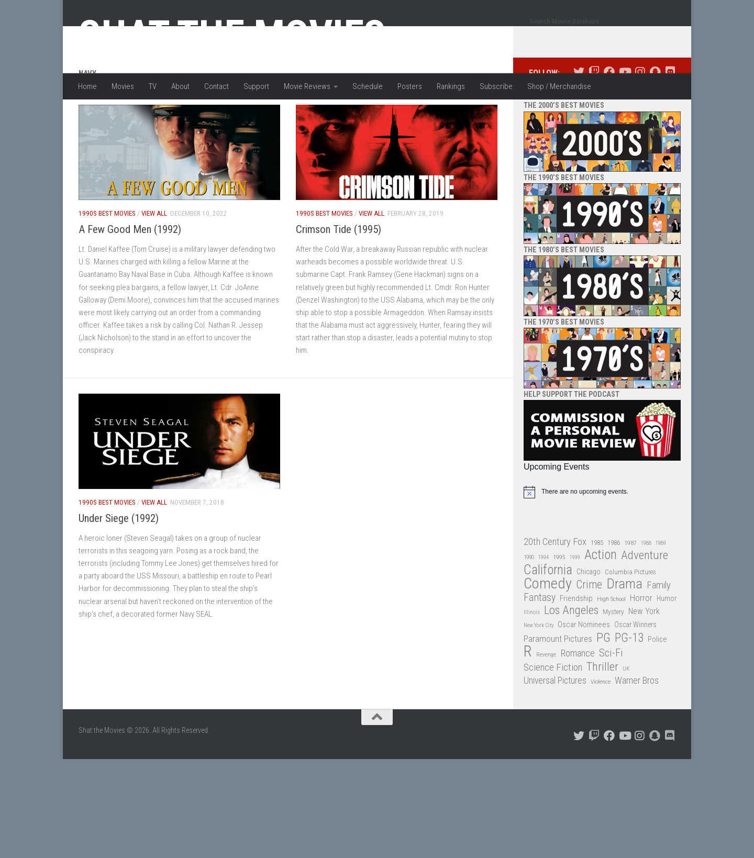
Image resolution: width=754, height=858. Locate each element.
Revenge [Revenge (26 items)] (546, 696)
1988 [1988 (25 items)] (646, 585)
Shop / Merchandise (559, 86)
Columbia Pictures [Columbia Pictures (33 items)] (630, 614)
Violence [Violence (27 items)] (601, 723)
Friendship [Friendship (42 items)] (576, 640)
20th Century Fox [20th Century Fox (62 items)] (555, 583)
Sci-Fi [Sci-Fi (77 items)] (611, 695)
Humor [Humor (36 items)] (667, 640)
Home (87, 86)
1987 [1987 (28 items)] (630, 584)
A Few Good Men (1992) (130, 271)
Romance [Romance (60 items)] (577, 694)
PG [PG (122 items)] (603, 680)
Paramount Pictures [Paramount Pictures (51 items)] (558, 680)
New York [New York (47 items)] (644, 653)
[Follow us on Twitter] (578, 113)
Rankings (451, 86)
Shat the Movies (232, 35)
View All (154, 255)
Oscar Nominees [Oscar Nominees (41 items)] (584, 666)
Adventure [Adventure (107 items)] (644, 598)
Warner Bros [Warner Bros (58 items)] (637, 722)
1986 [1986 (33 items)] (613, 584)
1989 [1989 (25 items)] (661, 585)
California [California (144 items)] (548, 612)
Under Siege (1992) (119, 560)
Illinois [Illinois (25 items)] (532, 654)
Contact (216, 86)
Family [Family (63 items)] (659, 627)
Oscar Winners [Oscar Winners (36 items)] (635, 666)
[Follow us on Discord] (669, 113)
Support (256, 86)
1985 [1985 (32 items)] (597, 584)
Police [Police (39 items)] (657, 681)
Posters (409, 86)
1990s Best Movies (107, 255)
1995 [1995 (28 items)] (559, 599)
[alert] (602, 534)
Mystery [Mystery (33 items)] (613, 654)
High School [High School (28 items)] (611, 640)
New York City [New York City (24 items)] (538, 667)
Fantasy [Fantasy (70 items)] (540, 639)
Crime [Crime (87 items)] (589, 627)
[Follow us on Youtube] (624, 113)
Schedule (367, 86)
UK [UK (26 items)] (626, 710)
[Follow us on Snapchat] (654, 113)
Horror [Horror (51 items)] (641, 639)
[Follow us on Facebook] (609, 113)
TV (153, 86)
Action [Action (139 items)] (600, 597)
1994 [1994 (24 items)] (543, 599)
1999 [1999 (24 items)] (575, 599)
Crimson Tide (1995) (338, 271)
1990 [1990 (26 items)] (529, 599)
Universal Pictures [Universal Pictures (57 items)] (555, 722)
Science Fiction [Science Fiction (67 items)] (553, 709)
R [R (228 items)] (528, 693)
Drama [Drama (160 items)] (624, 626)
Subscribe (496, 86)
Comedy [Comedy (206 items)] (548, 626)
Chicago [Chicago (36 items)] (588, 613)
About (180, 86)
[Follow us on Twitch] (594, 113)
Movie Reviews (307, 86)
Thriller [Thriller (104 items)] (602, 709)
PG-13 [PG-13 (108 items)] (629, 680)
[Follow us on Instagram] (639, 113)
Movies (123, 86)
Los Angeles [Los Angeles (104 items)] (571, 653)
